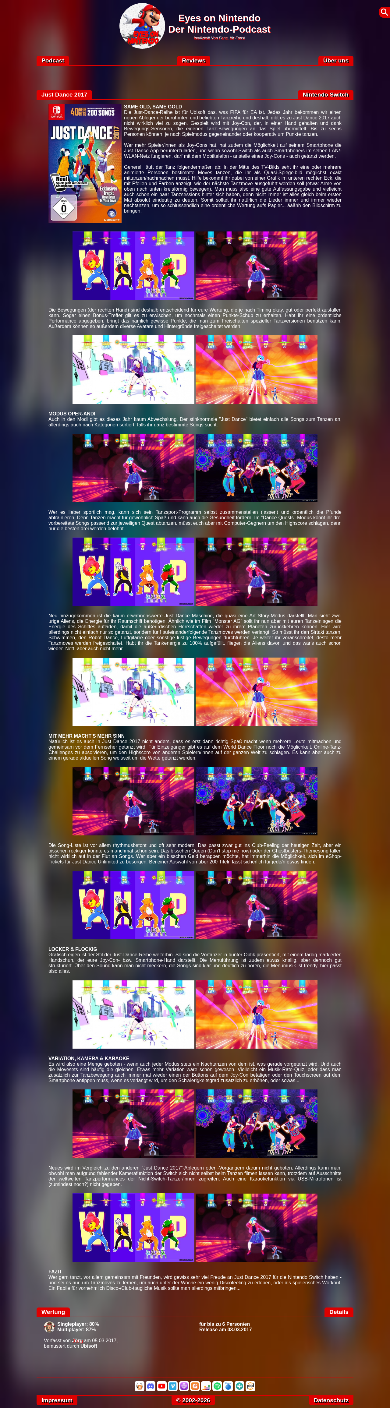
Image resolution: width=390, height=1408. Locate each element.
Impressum (57, 1400)
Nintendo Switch (326, 94)
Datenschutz (331, 1400)
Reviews (193, 60)
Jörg (77, 1340)
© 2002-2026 (193, 1400)
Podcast (52, 60)
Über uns (336, 60)
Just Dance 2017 (64, 94)
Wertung (53, 1312)
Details (339, 1312)
